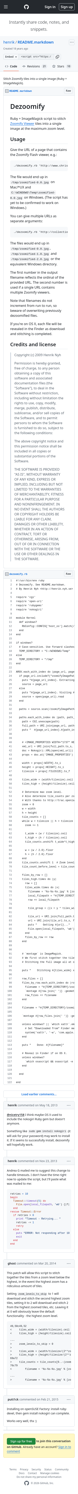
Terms (13, 1469)
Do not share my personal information (39, 1477)
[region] (39, 332)
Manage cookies (49, 1473)
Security (36, 1469)
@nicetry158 (15, 1115)
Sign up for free (21, 1441)
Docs (22, 1473)
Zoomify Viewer (22, 123)
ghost (12, 1263)
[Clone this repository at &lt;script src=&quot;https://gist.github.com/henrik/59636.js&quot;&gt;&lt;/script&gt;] (36, 57)
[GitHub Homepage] (26, 1483)
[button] (57, 57)
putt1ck (13, 1399)
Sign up (67, 7)
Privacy (24, 1469)
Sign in (50, 7)
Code (11, 66)
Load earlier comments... (39, 1094)
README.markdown (36, 42)
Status (48, 1469)
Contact (32, 1473)
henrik (9, 42)
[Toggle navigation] (5, 7)
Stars (62, 66)
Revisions (34, 66)
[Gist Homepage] (26, 6)
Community (62, 1469)
